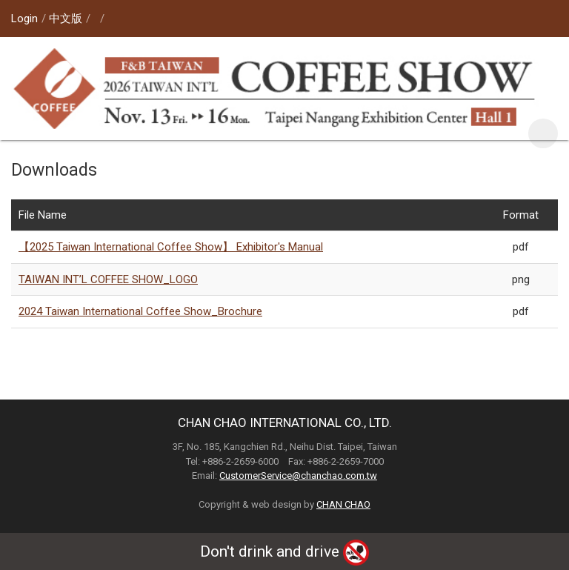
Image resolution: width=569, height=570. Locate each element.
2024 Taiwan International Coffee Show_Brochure (140, 311)
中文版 (65, 18)
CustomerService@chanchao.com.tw (298, 475)
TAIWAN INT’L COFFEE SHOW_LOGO (108, 279)
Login (24, 18)
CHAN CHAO (343, 504)
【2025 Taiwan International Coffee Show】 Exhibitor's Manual (171, 246)
